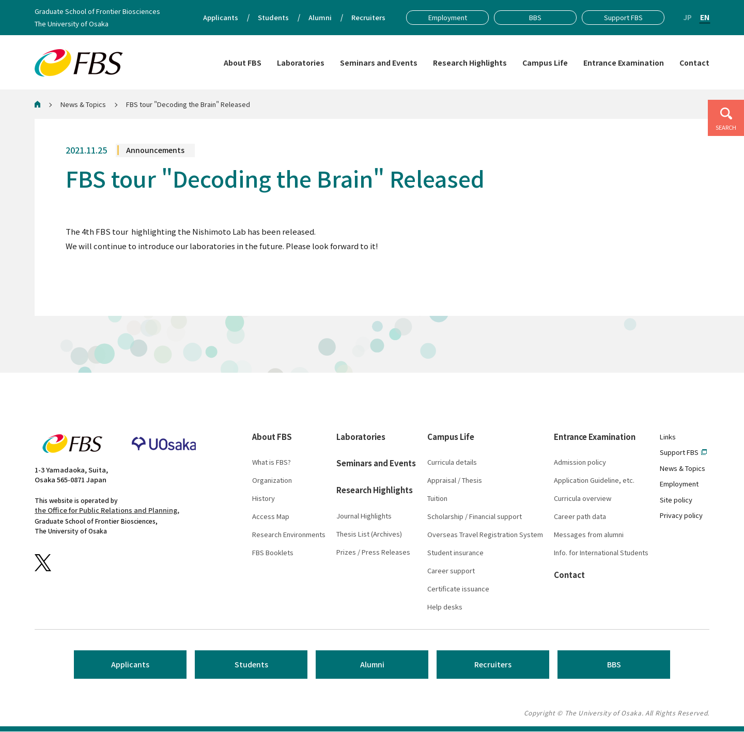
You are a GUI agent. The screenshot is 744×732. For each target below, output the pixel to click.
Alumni (372, 665)
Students (251, 665)
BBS (614, 665)
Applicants (130, 665)
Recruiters (493, 665)
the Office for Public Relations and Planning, (107, 511)
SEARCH (726, 127)
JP (687, 17)
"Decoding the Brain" (171, 231)
